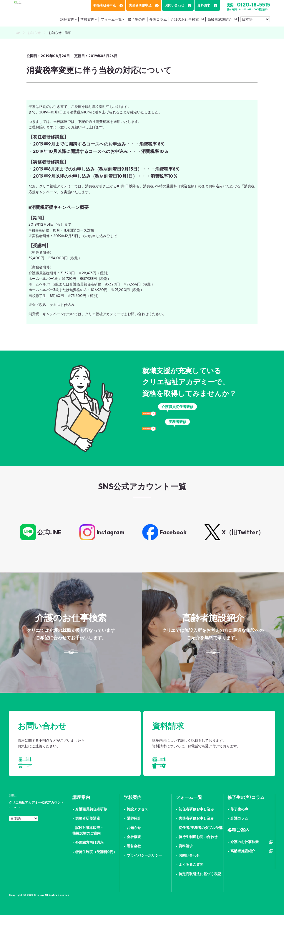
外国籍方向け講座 (89, 877)
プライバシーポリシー (144, 890)
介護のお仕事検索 (185, 19)
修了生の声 (136, 19)
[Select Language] (255, 19)
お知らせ (34, 33)
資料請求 (207, 5)
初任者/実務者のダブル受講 (200, 862)
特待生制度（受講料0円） (96, 887)
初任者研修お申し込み (196, 844)
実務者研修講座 (87, 853)
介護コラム (158, 19)
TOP (17, 33)
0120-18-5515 (253, 4)
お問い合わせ (178, 5)
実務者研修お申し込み (196, 853)
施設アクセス (137, 844)
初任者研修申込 (108, 5)
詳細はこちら (70, 658)
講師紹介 (134, 853)
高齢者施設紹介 (219, 19)
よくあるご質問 (191, 900)
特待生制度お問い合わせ (198, 872)
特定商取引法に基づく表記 (200, 909)
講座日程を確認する (178, 419)
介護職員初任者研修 (91, 844)
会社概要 (134, 872)
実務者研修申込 (143, 5)
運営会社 (134, 881)
